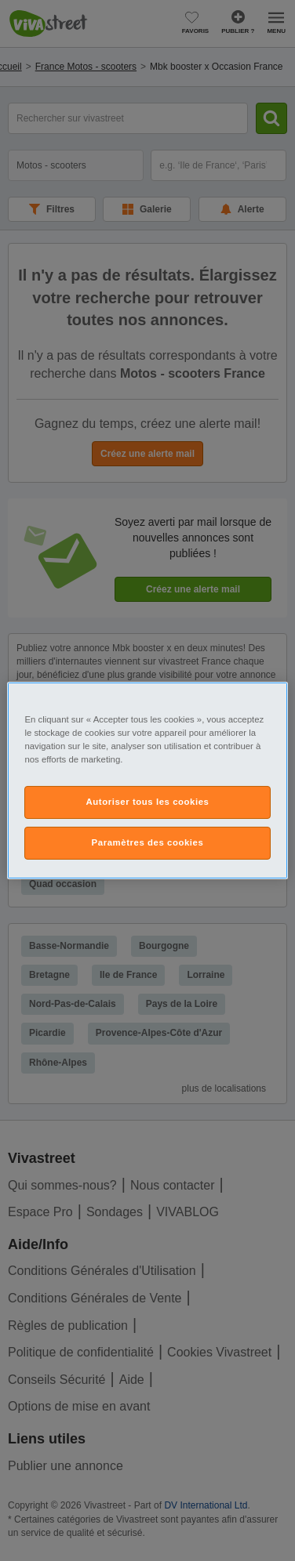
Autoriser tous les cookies (147, 801)
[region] (147, 780)
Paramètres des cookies (148, 842)
